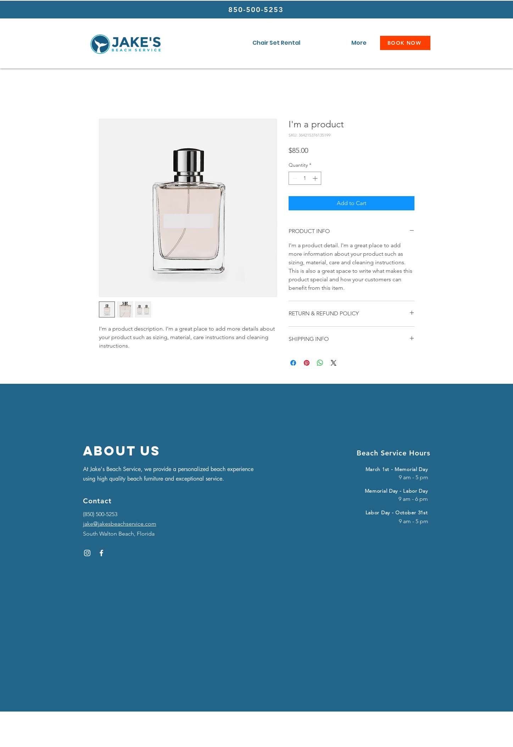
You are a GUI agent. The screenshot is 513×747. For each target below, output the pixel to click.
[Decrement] (294, 178)
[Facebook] (101, 553)
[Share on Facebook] (293, 363)
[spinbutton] (305, 178)
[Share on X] (333, 363)
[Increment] (315, 178)
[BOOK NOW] (405, 43)
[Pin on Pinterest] (306, 363)
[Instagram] (87, 553)
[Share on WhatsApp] (320, 363)
